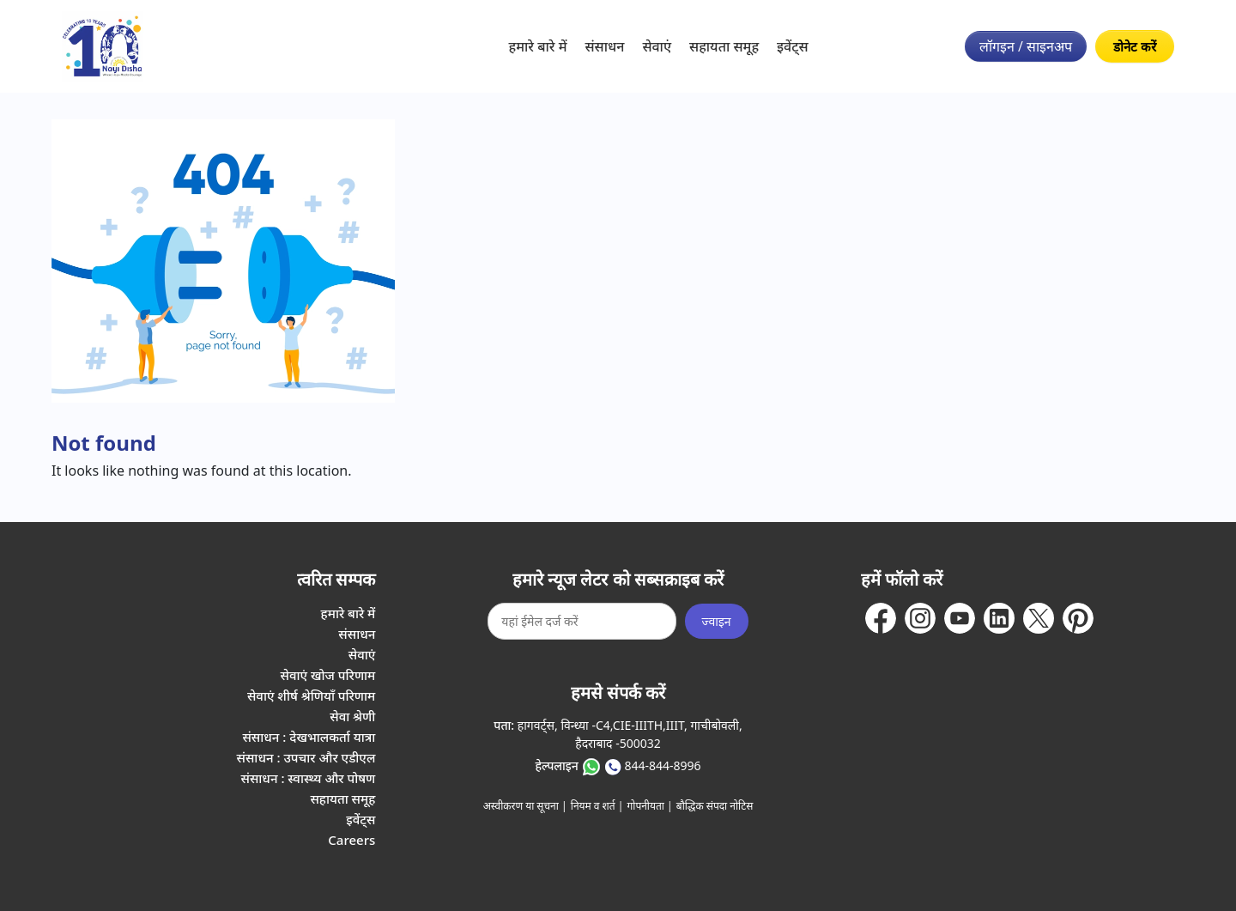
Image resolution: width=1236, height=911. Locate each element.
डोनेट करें (1134, 46)
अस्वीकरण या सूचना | (525, 806)
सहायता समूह (724, 46)
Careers (351, 839)
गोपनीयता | (650, 806)
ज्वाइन (716, 621)
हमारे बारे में (538, 46)
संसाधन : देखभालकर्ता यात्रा (308, 736)
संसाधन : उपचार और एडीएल (306, 757)
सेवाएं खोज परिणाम (328, 674)
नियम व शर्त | (597, 806)
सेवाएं (656, 46)
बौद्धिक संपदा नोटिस (715, 806)
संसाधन (605, 46)
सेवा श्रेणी (352, 716)
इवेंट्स (792, 46)
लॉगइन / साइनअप (1025, 46)
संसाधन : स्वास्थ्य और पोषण (307, 777)
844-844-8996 (662, 765)
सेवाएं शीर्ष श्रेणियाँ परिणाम (311, 695)
